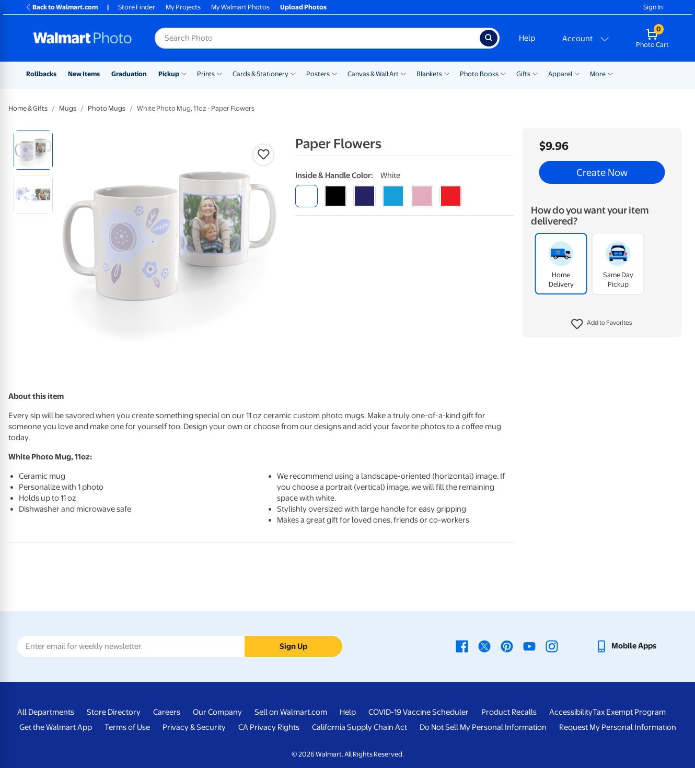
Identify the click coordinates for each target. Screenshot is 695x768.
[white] (306, 196)
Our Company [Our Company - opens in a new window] (217, 712)
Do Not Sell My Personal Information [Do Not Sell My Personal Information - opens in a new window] (483, 727)
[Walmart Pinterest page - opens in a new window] (507, 646)
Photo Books (479, 74)
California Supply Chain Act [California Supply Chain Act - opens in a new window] (359, 727)
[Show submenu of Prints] (219, 73)
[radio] (33, 150)
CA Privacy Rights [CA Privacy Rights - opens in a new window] (268, 727)
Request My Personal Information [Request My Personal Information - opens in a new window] (617, 727)
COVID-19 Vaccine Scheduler (418, 712)
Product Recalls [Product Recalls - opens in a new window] (509, 712)
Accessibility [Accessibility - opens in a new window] (571, 712)
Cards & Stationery (260, 74)
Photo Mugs (106, 108)
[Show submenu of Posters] (334, 73)
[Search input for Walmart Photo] (317, 38)
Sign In (653, 7)
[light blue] (393, 196)
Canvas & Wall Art (373, 74)
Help (527, 38)
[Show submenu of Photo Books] (503, 73)
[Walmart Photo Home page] (82, 38)
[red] (450, 196)
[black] (335, 196)
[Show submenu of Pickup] (184, 73)
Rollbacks (41, 74)
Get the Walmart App (55, 727)
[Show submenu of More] (610, 73)
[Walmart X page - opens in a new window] (484, 646)
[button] (602, 324)
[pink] (422, 196)
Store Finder (136, 7)
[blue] (364, 196)
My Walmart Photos (240, 7)
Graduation (129, 74)
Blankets (429, 74)
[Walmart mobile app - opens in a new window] (625, 646)
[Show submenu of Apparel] (577, 73)
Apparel (560, 74)
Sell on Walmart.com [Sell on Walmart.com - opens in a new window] (290, 712)
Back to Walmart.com (61, 7)
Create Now (602, 172)
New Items (84, 74)
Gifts (523, 74)
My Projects (183, 7)
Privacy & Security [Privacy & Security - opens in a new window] (194, 727)
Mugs (67, 108)
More (598, 74)
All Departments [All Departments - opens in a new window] (45, 712)
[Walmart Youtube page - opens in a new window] (529, 646)
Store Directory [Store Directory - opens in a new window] (114, 712)
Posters (318, 74)
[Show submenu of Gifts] (535, 73)
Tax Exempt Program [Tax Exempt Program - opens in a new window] (629, 712)
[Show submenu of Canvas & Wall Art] (403, 73)
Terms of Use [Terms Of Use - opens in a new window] (127, 727)
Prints (206, 74)
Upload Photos (303, 7)
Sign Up (293, 646)
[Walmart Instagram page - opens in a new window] (552, 646)
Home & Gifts (28, 108)
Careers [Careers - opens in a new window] (166, 712)
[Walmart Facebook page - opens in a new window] (462, 646)
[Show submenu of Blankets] (447, 73)
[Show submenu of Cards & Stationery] (293, 73)
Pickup (168, 74)
